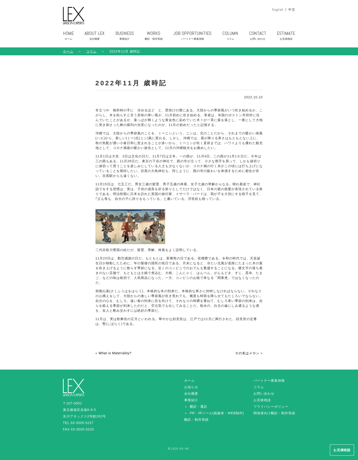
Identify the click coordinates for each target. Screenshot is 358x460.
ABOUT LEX (95, 36)
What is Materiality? (115, 353)
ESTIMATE (286, 36)
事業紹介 (191, 400)
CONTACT (257, 36)
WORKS (154, 36)
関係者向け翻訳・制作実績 (274, 413)
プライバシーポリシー (270, 406)
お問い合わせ (263, 393)
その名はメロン (247, 353)
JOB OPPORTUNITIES (192, 36)
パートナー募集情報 (269, 380)
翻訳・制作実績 (196, 419)
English (277, 9)
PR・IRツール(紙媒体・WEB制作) (217, 413)
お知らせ (191, 387)
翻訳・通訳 (198, 406)
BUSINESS (124, 36)
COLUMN (230, 36)
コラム (258, 387)
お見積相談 (262, 400)
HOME (68, 36)
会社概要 (191, 393)
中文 (291, 9)
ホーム (68, 51)
